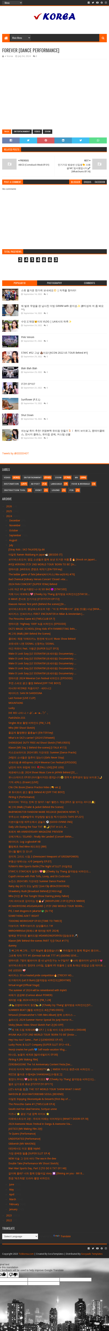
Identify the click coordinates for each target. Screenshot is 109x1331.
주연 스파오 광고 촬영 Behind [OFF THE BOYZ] (34, 683)
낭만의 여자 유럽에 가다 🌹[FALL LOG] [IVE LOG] (36, 767)
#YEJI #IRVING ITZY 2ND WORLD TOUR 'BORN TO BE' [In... (42, 564)
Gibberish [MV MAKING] (21, 1143)
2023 (9, 1215)
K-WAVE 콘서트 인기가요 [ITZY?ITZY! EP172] (33, 599)
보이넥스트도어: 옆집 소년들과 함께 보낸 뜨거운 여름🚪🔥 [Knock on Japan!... (52, 559)
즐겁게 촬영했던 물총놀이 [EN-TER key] (30, 732)
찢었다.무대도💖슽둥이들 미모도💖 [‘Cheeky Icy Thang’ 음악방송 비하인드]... (51, 1079)
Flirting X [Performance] (21, 797)
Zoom (47, 132)
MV (76, 477)
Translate (62, 1236)
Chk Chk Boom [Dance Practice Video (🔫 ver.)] (34, 787)
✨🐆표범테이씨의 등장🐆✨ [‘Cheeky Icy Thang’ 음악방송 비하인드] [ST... (50, 1005)
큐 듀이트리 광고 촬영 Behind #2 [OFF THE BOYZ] (36, 792)
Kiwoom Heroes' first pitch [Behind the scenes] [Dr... (37, 604)
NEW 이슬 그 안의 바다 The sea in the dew (32, 1158)
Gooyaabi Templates (92, 1253)
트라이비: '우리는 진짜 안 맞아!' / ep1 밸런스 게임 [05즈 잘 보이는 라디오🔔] (51, 802)
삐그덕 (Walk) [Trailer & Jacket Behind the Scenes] (35, 807)
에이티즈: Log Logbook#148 (24, 841)
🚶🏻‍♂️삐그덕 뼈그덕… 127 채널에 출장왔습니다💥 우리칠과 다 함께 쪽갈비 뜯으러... (54, 950)
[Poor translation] (13, 1275)
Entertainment (22, 132)
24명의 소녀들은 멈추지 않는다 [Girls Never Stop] (36, 757)
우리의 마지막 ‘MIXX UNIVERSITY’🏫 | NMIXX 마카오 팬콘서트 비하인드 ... (50, 1069)
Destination (11, 484)
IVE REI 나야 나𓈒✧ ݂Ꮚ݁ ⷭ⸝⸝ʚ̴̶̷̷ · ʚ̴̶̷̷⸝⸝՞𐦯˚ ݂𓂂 (28, 712)
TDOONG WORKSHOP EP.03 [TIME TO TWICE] (35, 920)
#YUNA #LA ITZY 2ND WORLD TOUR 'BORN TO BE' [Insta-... (42, 1034)
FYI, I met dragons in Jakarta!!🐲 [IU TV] (30, 911)
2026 (9, 506)
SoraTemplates (56, 1253)
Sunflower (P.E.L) (30, 399)
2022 (9, 1220)
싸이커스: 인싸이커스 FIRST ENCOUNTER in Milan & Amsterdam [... (46, 613)
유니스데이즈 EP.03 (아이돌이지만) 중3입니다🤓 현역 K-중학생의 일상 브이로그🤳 (55, 777)
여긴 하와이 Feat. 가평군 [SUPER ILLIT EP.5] (33, 648)
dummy (12, 945)
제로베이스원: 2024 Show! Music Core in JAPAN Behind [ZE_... (43, 772)
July (11, 545)
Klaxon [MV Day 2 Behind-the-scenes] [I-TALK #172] (37, 747)
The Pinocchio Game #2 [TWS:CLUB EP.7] (31, 618)
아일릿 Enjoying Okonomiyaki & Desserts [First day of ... (39, 1099)
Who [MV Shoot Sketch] (21, 727)
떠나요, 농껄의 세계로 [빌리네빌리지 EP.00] (33, 1054)
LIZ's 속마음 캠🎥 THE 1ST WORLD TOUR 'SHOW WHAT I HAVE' (44, 1089)
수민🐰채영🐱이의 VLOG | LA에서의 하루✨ (46, 321)
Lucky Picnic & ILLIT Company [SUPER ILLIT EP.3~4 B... (39, 1044)
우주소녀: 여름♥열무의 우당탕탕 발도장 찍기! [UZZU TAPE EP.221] (45, 816)
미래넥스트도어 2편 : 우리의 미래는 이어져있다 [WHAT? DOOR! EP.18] (48, 1118)
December (15, 520)
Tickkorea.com (26, 1253)
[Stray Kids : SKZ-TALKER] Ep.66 (26, 549)
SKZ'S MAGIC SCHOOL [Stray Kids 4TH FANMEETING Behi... (42, 628)
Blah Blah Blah (29, 368)
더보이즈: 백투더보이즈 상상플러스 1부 (30, 925)
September (15, 535)
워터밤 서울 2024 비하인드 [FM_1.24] (29, 1000)
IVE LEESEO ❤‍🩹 (17, 970)
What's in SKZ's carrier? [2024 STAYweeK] (31, 737)
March (13, 1199)
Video (37, 132)
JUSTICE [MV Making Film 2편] (25, 1128)
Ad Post (35, 484)
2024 (9, 516)
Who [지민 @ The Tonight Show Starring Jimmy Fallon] (38, 896)
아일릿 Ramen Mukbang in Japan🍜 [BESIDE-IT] (35, 554)
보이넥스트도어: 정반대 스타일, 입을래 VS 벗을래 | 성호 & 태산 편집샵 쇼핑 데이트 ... (57, 965)
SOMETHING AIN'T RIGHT (23, 915)
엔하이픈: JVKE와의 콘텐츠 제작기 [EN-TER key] (35, 569)
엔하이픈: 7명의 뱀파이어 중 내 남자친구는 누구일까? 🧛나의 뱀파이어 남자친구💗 (55, 960)
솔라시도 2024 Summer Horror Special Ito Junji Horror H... (40, 1019)
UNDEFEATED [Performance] (24, 1138)
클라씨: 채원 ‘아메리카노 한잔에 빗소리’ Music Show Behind (41, 638)
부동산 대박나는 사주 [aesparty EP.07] (29, 861)
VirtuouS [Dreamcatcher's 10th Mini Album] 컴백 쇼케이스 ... (42, 1014)
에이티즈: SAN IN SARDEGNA (25, 693)
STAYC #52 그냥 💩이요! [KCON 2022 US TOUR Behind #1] (54, 352)
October (14, 530)
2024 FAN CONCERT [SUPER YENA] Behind (32, 584)
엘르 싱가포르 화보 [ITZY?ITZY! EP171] (30, 1084)
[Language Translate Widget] (20, 1236)
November (15, 525)
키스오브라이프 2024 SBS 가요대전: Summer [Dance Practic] (42, 752)
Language (56, 484)
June (12, 1184)
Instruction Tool (14, 490)
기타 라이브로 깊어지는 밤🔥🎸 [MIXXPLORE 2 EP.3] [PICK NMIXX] (46, 901)
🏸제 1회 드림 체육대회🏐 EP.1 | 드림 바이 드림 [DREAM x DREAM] (47, 1029)
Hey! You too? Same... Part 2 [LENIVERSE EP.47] (35, 1039)
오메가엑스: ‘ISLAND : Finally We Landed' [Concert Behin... (41, 836)
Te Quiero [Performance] (21, 1133)
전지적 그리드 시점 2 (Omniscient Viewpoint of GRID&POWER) (43, 856)
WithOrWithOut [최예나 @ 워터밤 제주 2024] (33, 930)
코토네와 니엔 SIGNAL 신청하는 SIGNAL (31, 643)
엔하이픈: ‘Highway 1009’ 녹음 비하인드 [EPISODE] (37, 623)
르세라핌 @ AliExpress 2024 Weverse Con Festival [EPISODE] (42, 762)
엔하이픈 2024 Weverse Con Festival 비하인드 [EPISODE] (40, 678)
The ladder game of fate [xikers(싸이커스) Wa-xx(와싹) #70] (41, 574)
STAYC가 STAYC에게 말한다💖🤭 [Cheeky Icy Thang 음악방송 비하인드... (49, 871)
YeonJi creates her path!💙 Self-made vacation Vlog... (37, 1049)
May (12, 1189)
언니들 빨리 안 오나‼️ (20, 851)
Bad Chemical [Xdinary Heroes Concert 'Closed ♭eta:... (38, 579)
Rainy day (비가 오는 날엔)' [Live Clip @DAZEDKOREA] (38, 886)
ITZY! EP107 (28, 383)
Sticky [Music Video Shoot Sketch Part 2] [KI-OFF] (35, 1024)
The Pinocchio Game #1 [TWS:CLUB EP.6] (31, 1104)
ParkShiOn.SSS (16, 717)
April (12, 1194)
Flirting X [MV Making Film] (23, 1059)
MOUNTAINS (15, 702)
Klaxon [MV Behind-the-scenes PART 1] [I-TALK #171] (38, 940)
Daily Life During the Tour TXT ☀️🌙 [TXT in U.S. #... (38, 826)
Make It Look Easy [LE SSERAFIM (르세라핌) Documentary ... (42, 653)
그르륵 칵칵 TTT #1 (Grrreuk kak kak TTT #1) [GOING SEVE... (43, 955)
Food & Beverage (81, 484)
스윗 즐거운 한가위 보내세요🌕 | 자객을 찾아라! (48, 290)
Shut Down (27, 415)
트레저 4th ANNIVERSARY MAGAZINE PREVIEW (35, 831)
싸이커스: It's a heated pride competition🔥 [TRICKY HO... (41, 975)
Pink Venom (27, 337)
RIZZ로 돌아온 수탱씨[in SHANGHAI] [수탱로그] (35, 1074)
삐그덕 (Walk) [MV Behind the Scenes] (29, 633)
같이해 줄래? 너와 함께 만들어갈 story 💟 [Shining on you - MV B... (46, 1173)
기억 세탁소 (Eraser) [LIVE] (23, 782)
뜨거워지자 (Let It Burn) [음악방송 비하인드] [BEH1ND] (39, 980)
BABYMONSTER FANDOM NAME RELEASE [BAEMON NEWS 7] (43, 811)
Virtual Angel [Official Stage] (23, 985)
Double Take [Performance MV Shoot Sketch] (33, 1163)
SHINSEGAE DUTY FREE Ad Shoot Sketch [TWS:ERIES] (39, 742)
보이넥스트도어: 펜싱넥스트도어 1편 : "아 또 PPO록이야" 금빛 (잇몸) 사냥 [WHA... (54, 609)
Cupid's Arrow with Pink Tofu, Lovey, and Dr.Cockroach (39, 876)
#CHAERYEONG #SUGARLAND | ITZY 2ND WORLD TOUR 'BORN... (46, 906)
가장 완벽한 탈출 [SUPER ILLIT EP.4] (29, 1153)
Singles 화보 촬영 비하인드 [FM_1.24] (29, 722)
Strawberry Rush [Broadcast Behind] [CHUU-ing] (35, 891)
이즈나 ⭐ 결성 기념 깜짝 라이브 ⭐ (28, 1113)
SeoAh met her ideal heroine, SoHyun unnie (32, 1109)
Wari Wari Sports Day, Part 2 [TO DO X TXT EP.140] (37, 1168)
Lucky (11, 708)
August (13, 540)
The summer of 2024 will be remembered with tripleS (37, 990)
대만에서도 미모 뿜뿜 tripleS (24, 1148)
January (13, 1209)
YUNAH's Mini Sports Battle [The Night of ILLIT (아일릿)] (40, 866)
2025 (9, 511)
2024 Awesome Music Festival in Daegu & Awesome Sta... (40, 1123)
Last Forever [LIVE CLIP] (21, 698)
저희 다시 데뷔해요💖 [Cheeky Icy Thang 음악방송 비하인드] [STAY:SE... (49, 594)
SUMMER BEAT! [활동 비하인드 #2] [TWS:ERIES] (35, 1010)
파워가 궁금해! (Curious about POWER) (30, 995)
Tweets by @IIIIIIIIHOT (15, 453)
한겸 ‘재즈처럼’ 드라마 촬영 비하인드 (29, 1178)
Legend (56, 490)
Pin (72, 490)
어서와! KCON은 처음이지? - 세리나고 (29, 688)
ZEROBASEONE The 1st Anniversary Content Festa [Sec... (40, 1064)
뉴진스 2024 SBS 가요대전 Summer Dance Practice (36, 881)
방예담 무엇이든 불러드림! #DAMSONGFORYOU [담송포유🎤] (43, 935)
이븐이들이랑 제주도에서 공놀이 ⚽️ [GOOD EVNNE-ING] (40, 821)
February (14, 1204)
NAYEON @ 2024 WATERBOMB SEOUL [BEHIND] (35, 1094)
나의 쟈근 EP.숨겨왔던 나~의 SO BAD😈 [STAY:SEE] (37, 589)
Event (38, 490)
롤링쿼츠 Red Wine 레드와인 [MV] (27, 846)
